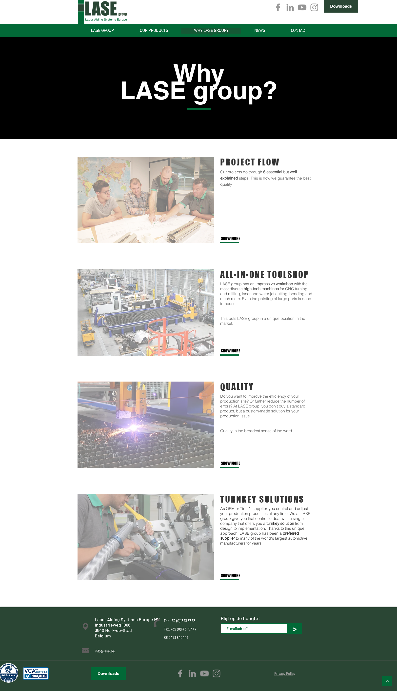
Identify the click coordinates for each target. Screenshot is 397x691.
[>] (294, 628)
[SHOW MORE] (237, 238)
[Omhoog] (387, 681)
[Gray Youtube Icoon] (302, 7)
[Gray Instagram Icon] (314, 7)
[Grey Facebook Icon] (278, 7)
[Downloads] (341, 6)
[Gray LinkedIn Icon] (290, 7)
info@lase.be (105, 651)
